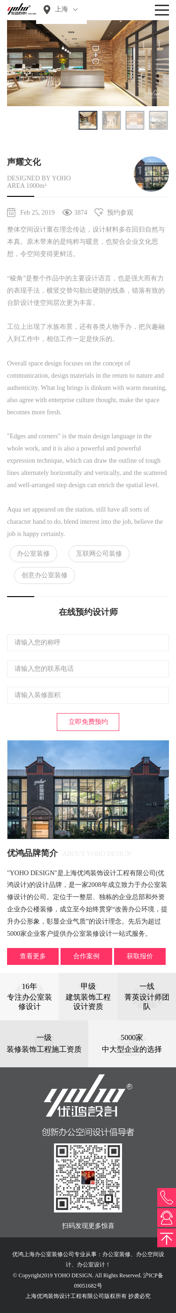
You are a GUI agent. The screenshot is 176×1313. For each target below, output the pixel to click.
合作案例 (86, 956)
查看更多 (33, 956)
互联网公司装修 (99, 553)
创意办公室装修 (45, 575)
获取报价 (140, 956)
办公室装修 (33, 553)
